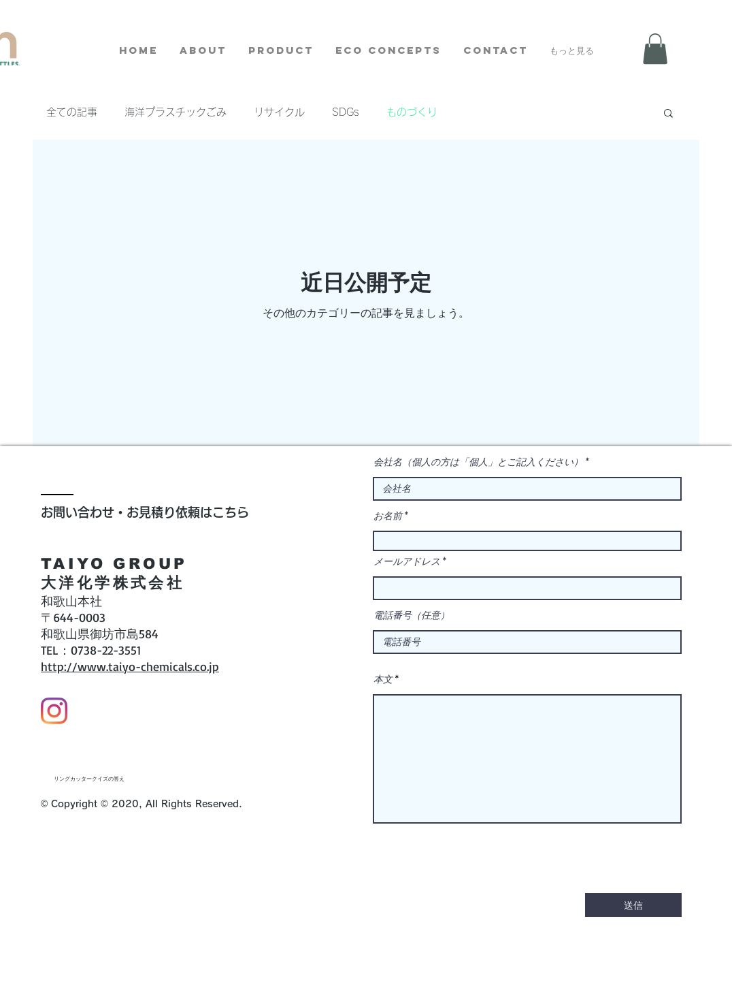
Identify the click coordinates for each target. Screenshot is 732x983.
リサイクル (279, 112)
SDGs (345, 112)
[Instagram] (54, 711)
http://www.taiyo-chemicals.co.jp (130, 666)
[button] (655, 48)
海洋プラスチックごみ (175, 112)
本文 (383, 679)
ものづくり (411, 112)
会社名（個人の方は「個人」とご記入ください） (478, 462)
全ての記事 (71, 112)
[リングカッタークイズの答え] (89, 779)
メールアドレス (406, 561)
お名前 (387, 515)
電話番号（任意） (411, 615)
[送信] (633, 905)
